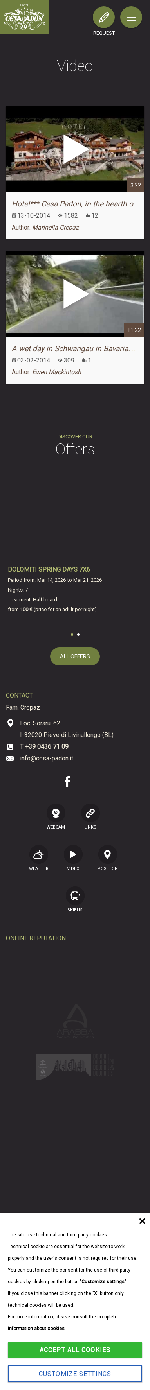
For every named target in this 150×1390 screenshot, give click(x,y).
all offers (75, 656)
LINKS (90, 816)
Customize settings (75, 1373)
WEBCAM (56, 816)
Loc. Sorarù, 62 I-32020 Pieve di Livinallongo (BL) (67, 729)
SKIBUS (75, 899)
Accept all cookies (75, 1350)
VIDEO (73, 858)
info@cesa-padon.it (46, 758)
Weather (39, 858)
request (104, 33)
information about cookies (36, 1328)
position (108, 858)
